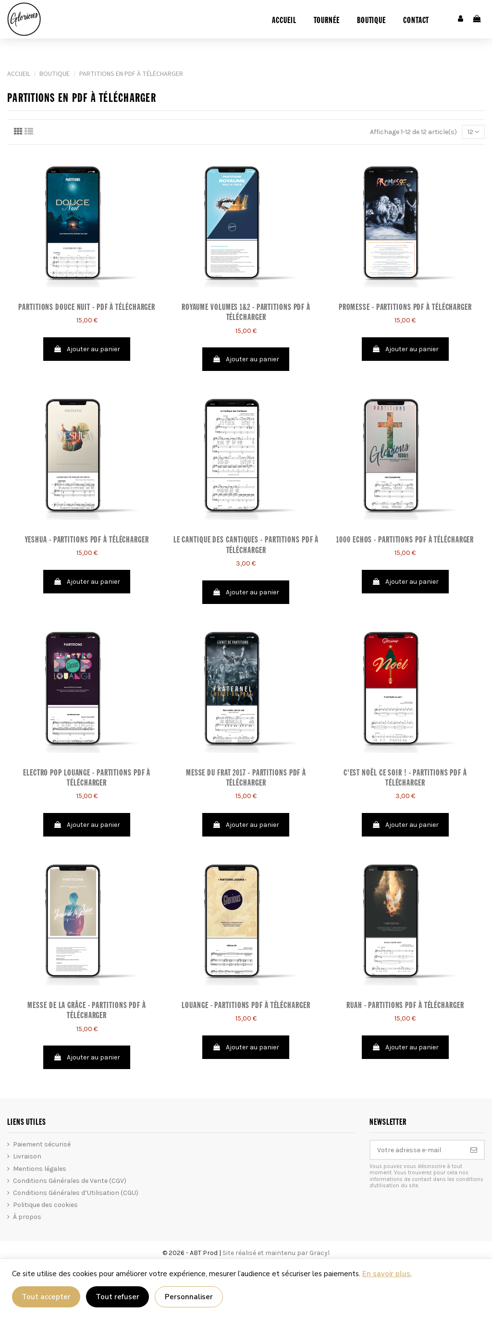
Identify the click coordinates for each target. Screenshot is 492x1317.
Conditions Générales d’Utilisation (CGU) (75, 1193)
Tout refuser (117, 1297)
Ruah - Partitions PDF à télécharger (405, 1005)
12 (473, 132)
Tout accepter (46, 1297)
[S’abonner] (474, 1150)
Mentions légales (39, 1169)
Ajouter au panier (86, 349)
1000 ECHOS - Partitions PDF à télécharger (405, 540)
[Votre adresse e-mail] (417, 1150)
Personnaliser (189, 1297)
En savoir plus (386, 1274)
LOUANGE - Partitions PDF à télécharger (246, 1005)
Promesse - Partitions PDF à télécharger (405, 307)
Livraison (27, 1156)
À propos (27, 1217)
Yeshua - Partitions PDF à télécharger (87, 540)
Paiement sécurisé (42, 1144)
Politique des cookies (45, 1205)
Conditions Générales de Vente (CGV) (69, 1181)
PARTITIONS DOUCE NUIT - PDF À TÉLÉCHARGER (86, 307)
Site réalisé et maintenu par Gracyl (276, 1253)
